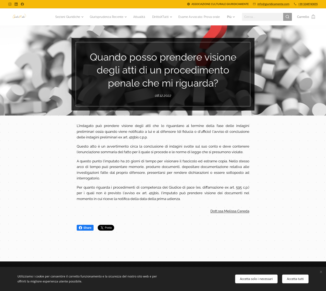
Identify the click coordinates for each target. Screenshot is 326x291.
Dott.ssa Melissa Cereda (229, 211)
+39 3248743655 (308, 4)
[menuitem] (61, 17)
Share (85, 227)
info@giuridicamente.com (273, 4)
